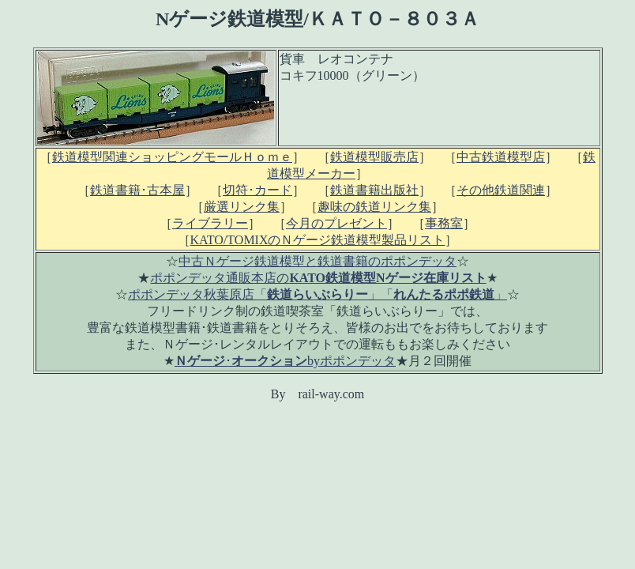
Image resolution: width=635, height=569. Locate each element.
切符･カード (257, 190)
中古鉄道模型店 (501, 157)
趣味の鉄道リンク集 (374, 206)
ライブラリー (210, 223)
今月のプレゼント (336, 223)
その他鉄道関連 (501, 190)
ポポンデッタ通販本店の (318, 277)
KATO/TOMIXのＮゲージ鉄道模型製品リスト (317, 240)
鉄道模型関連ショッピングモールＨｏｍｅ (172, 157)
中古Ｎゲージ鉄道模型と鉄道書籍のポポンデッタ (317, 261)
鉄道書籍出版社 (374, 190)
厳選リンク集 (242, 206)
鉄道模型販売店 (374, 157)
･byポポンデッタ (285, 360)
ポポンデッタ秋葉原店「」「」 (317, 294)
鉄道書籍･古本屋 (137, 190)
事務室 (444, 223)
